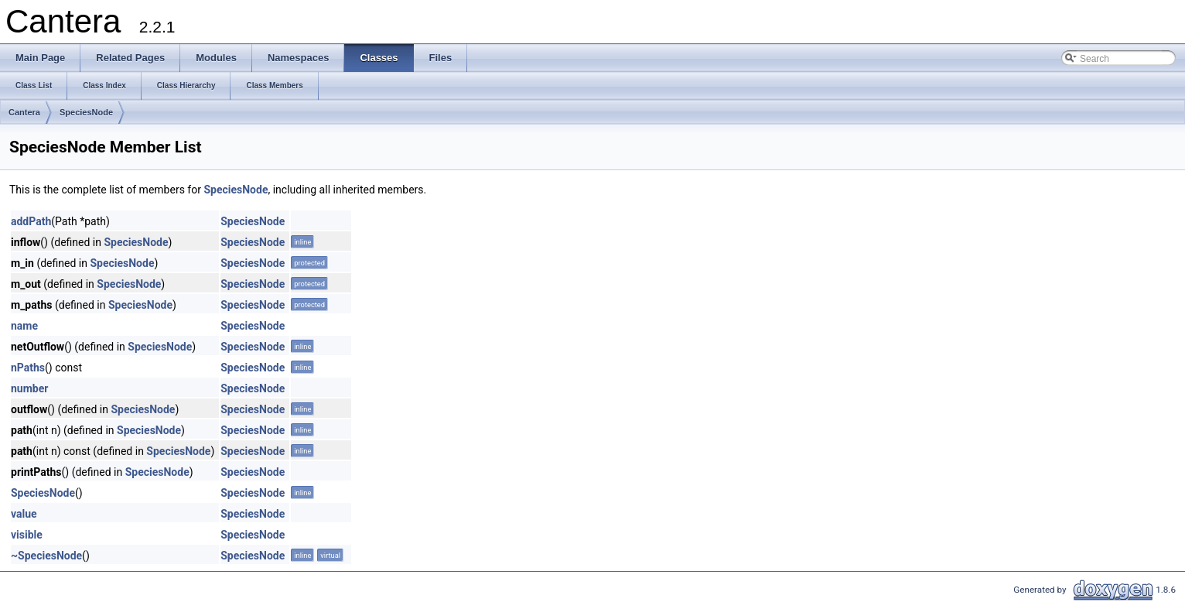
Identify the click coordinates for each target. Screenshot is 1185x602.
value (24, 514)
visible (27, 534)
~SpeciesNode (46, 555)
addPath (31, 221)
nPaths (28, 367)
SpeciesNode (86, 112)
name (24, 326)
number (29, 388)
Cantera (24, 112)
